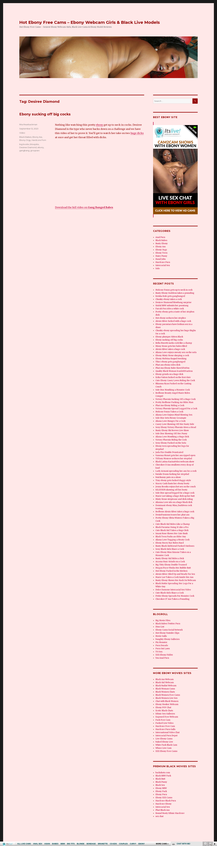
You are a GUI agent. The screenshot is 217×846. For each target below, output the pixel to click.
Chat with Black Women (166, 701)
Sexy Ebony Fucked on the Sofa (170, 443)
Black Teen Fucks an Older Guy (170, 536)
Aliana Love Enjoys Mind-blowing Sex (173, 415)
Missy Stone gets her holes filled (171, 346)
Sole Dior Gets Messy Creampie (170, 418)
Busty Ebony (161, 243)
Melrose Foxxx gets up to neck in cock (173, 290)
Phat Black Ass (162, 810)
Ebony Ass (37, 137)
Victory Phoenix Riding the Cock (171, 440)
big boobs (24, 144)
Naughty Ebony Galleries (167, 639)
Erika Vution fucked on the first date (173, 377)
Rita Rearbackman (28, 124)
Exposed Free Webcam (166, 717)
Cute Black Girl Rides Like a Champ (172, 524)
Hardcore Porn (39, 140)
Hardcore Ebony (163, 804)
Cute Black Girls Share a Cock (169, 593)
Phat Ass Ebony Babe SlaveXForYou (172, 368)
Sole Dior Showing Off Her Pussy (171, 433)
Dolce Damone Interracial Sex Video (173, 589)
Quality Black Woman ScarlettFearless (174, 371)
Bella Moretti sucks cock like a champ (173, 343)
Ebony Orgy (25, 140)
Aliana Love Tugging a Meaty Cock (172, 539)
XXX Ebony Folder (164, 655)
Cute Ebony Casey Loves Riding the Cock (175, 380)
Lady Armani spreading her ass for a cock (175, 471)
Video (22, 133)
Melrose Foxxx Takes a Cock (169, 411)
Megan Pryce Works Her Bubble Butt (173, 568)
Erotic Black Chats (164, 710)
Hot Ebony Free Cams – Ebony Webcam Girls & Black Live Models (89, 22)
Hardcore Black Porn (165, 800)
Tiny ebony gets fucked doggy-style (173, 480)
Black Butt (160, 779)
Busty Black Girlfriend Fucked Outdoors (174, 546)
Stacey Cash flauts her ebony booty (172, 483)
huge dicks (137, 133)
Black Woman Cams (165, 688)
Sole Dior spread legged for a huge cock (174, 493)
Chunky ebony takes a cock (168, 299)
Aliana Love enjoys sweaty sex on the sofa (175, 352)
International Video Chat (167, 732)
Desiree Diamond (28, 147)
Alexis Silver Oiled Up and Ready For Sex (175, 574)
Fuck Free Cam (162, 720)
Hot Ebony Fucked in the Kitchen (171, 571)
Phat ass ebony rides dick (167, 365)
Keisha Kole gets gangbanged (170, 296)
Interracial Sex (162, 265)
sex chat (159, 816)
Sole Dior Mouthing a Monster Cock (172, 390)
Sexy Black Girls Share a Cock (169, 549)
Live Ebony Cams (163, 738)
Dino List (159, 626)
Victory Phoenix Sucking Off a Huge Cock (175, 399)
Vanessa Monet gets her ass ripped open (175, 455)
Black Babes (25, 137)
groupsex (35, 150)
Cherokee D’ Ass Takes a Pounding (172, 599)
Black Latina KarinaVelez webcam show (174, 461)
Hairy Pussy (161, 256)
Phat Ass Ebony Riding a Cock (169, 405)
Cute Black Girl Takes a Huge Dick (171, 530)
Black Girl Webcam (164, 682)
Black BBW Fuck (163, 775)
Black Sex (160, 785)
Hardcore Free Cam (165, 726)
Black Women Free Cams (167, 695)
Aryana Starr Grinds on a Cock (170, 561)
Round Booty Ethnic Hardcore (169, 813)
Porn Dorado (161, 645)
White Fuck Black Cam (166, 745)
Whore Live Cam (163, 748)
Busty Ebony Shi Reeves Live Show (172, 430)
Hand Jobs (160, 259)
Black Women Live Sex (166, 698)
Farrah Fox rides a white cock (169, 308)
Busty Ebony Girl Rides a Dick (169, 558)
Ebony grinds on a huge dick (169, 374)
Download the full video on (84, 207)
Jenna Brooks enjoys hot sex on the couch (175, 486)
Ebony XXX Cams (163, 797)
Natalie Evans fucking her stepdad (172, 474)
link (214, 799)
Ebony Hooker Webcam (166, 704)
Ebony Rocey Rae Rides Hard (169, 543)
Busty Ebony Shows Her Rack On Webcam (175, 580)
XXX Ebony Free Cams (166, 751)
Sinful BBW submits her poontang (171, 305)
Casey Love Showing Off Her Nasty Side (174, 424)
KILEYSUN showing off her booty (171, 490)
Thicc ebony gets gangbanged (170, 361)
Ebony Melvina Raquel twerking (171, 358)
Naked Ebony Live (164, 742)
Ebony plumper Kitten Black (169, 336)
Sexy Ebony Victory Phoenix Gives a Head (175, 427)
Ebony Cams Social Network (169, 630)
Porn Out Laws (162, 648)
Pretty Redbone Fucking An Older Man (174, 402)
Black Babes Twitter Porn (167, 623)
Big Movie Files (162, 620)
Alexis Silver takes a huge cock (170, 349)
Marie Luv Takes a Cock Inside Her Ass (174, 577)
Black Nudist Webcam (165, 685)
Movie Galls (161, 636)
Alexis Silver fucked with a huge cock (173, 321)
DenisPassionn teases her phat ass (172, 514)
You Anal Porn (162, 658)
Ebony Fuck (161, 791)
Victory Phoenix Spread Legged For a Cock (176, 408)
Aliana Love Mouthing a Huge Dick (172, 436)
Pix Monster (161, 642)
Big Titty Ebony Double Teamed (171, 564)
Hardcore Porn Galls (165, 729)
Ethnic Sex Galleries (165, 713)
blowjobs (34, 144)
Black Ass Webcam (164, 679)
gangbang (24, 150)
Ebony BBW (161, 788)
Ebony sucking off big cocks (45, 114)
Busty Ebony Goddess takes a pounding (174, 293)
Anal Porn (160, 237)
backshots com (162, 772)
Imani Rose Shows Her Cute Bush (171, 533)
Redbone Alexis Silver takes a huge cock (174, 511)
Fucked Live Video (164, 723)
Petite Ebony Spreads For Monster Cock (174, 596)
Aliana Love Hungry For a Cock (170, 421)
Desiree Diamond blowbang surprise (173, 302)
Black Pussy (161, 782)
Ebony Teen (161, 253)
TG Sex (158, 651)
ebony (99, 124)
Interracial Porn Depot (166, 735)
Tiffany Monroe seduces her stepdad (173, 458)
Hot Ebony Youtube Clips (167, 633)
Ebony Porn (161, 794)
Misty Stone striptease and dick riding (174, 499)
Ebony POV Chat (163, 707)
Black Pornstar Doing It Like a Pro (171, 527)
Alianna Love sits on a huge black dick (173, 502)
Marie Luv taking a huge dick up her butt (175, 496)
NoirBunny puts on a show (168, 477)
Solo (157, 268)
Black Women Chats (165, 692)
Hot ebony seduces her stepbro (170, 318)
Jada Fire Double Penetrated (169, 452)
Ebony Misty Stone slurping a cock (172, 355)
